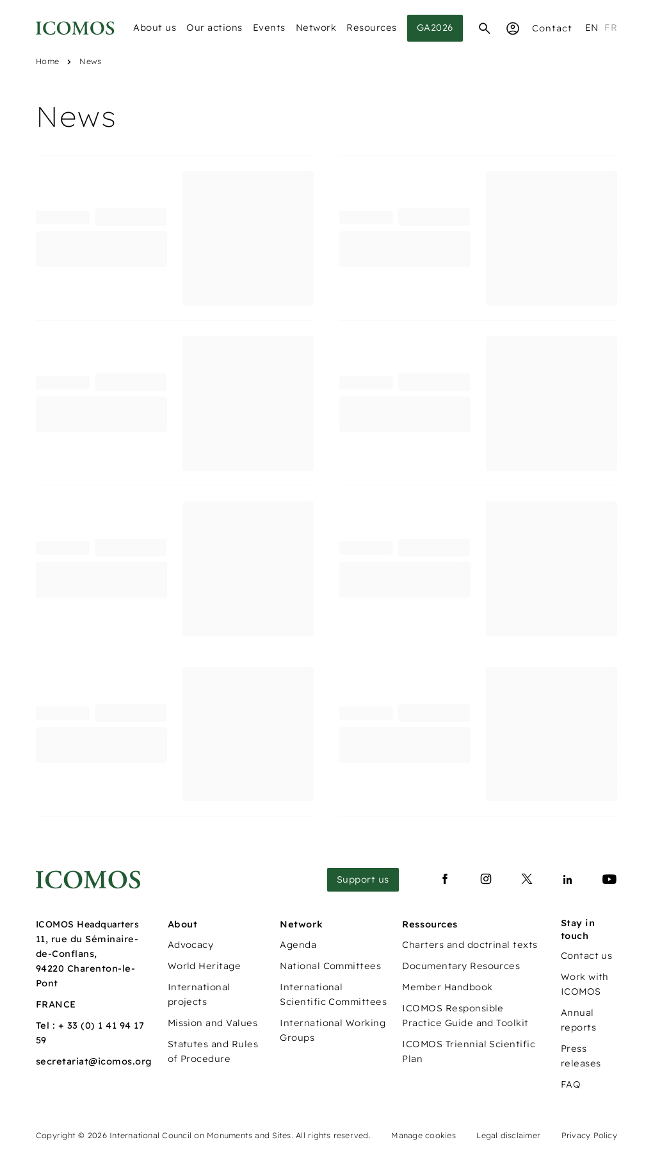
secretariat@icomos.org (94, 1061)
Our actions (214, 27)
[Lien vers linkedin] (568, 879)
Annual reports (578, 1020)
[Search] (485, 28)
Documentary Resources (461, 966)
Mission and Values (213, 1023)
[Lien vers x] (527, 879)
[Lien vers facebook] (445, 879)
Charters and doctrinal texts (469, 945)
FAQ (571, 1084)
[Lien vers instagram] (486, 879)
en (592, 27)
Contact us (587, 955)
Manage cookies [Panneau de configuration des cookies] (423, 1135)
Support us (363, 879)
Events (269, 27)
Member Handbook (447, 987)
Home (47, 61)
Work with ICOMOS (585, 984)
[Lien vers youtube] (609, 879)
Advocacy (191, 945)
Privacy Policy (589, 1135)
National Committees (330, 966)
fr (610, 27)
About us (154, 27)
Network (316, 27)
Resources (371, 27)
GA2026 (435, 27)
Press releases (581, 1056)
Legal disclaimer (508, 1135)
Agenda (298, 945)
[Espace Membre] (513, 28)
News (90, 61)
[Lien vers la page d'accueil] (88, 879)
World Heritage (204, 966)
